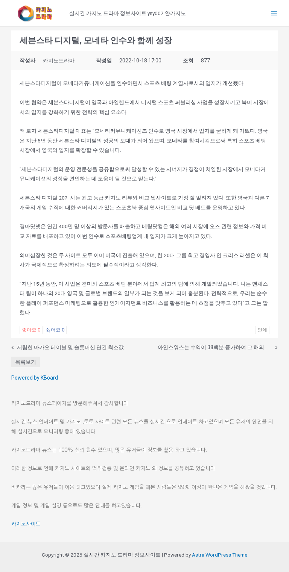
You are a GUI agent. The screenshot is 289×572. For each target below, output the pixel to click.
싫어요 (55, 330)
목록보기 (25, 362)
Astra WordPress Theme (219, 555)
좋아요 (31, 330)
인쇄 (262, 330)
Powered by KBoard (34, 378)
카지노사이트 (26, 524)
